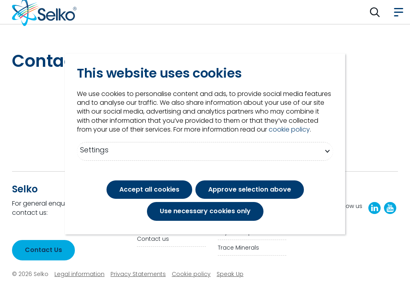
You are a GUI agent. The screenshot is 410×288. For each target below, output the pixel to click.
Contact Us (43, 249)
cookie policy (289, 129)
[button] (375, 12)
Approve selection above (249, 189)
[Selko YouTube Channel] (390, 208)
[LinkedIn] (374, 208)
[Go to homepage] (44, 12)
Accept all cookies (149, 189)
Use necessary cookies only (205, 211)
